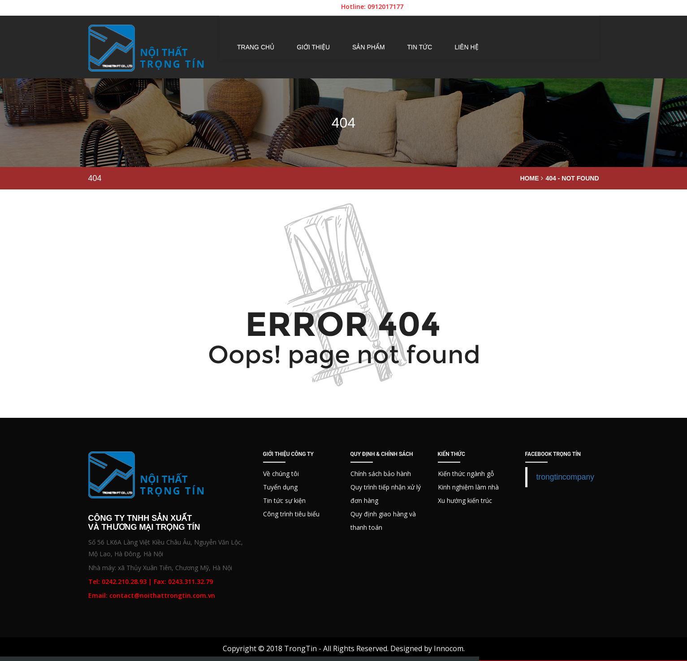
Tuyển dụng (280, 487)
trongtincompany (565, 476)
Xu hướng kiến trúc (465, 500)
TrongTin (300, 648)
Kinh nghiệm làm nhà (468, 487)
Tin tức (419, 47)
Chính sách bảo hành (380, 473)
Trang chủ (255, 47)
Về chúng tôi (281, 473)
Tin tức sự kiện (284, 500)
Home (529, 178)
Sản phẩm (368, 47)
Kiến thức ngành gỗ (466, 473)
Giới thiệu (313, 47)
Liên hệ (466, 47)
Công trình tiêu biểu (291, 514)
